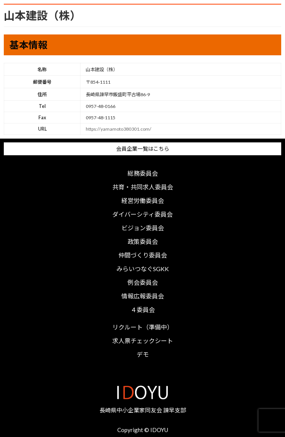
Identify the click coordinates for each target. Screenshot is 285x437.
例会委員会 (143, 282)
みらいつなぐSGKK (143, 269)
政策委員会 (143, 242)
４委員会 (143, 310)
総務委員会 (143, 173)
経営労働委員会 (142, 201)
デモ (143, 354)
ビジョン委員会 (142, 228)
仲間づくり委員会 (142, 255)
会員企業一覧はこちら (142, 148)
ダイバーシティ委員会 (142, 214)
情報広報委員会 (142, 296)
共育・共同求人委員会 (142, 187)
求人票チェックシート (142, 341)
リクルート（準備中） (142, 327)
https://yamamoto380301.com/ (118, 129)
